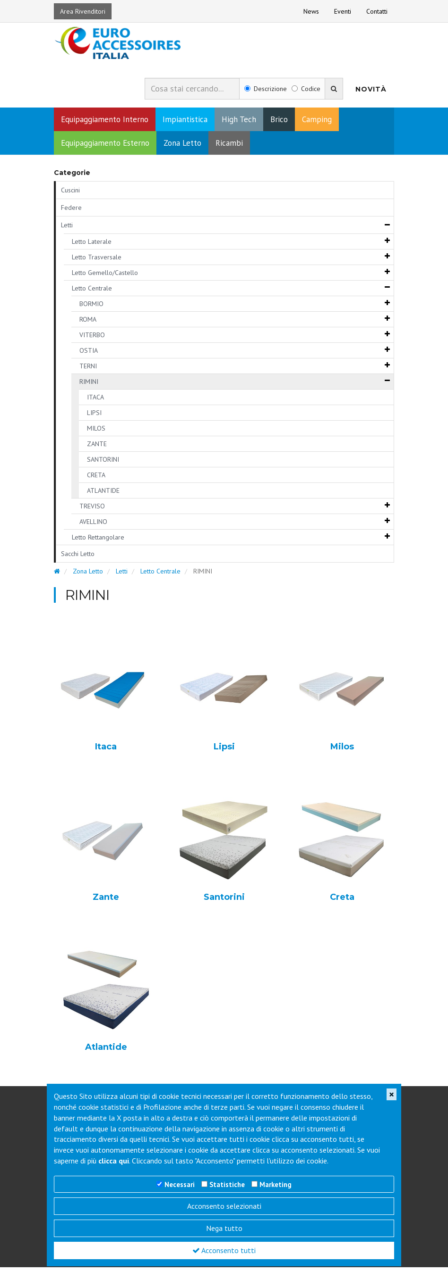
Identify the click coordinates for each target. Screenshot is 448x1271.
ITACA (95, 401)
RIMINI (88, 385)
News (311, 11)
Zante (106, 901)
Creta (342, 901)
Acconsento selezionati (224, 1206)
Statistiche (227, 1184)
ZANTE (97, 447)
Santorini (224, 901)
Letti (67, 228)
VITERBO (92, 338)
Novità (371, 93)
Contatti (377, 11)
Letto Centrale (92, 292)
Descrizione (265, 93)
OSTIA (88, 354)
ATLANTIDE (103, 494)
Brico (279, 123)
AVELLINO (93, 525)
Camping (317, 123)
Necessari (179, 1184)
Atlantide (106, 1051)
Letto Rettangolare (98, 541)
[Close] (391, 1094)
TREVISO (92, 510)
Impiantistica (185, 123)
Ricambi (229, 146)
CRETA (96, 478)
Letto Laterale (92, 245)
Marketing (275, 1184)
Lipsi (224, 751)
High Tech (239, 123)
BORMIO (91, 307)
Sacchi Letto (78, 557)
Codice (306, 93)
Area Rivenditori (82, 11)
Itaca (106, 751)
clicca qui (113, 1160)
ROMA (87, 323)
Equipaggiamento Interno (104, 123)
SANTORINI (103, 463)
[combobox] (192, 92)
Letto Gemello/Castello (105, 276)
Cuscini (70, 194)
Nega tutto (224, 1228)
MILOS (96, 432)
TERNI (88, 370)
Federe (71, 211)
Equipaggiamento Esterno (105, 146)
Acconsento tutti (224, 1250)
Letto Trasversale (96, 261)
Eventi (342, 11)
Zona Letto (182, 146)
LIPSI (94, 416)
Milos (342, 751)
